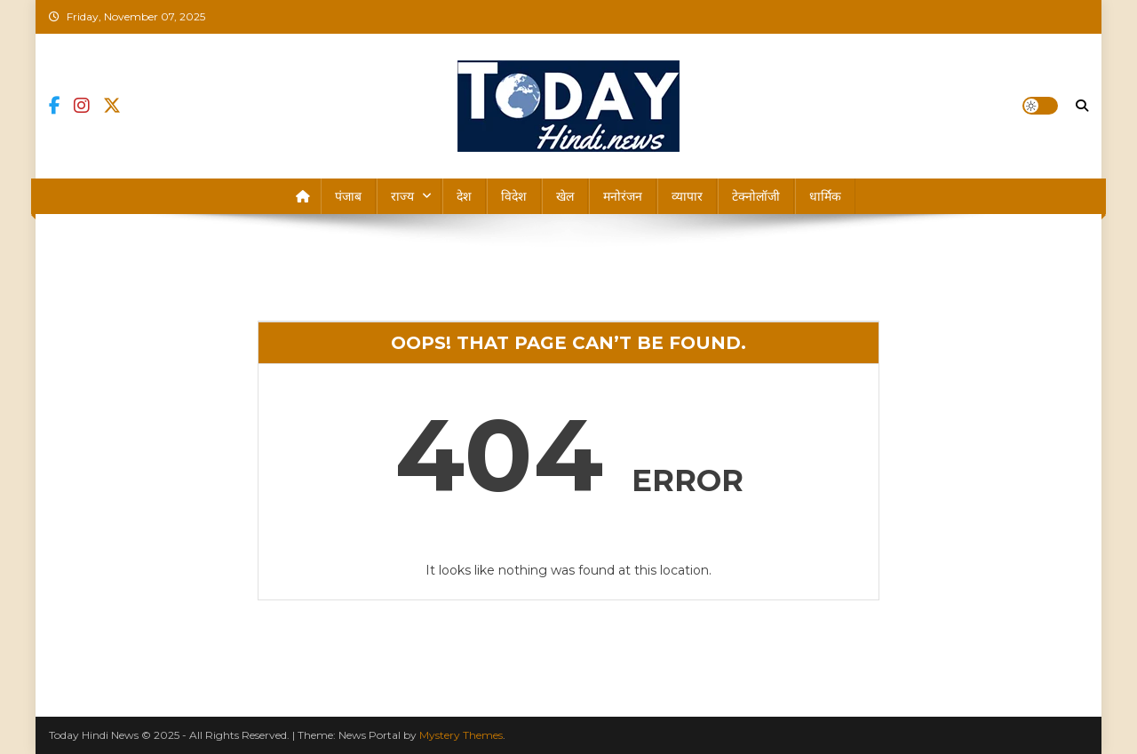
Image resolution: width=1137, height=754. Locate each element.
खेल (565, 196)
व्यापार (687, 196)
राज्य (402, 196)
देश (464, 196)
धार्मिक (825, 196)
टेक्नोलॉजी (756, 196)
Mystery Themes (461, 735)
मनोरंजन (622, 196)
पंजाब (348, 196)
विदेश (514, 196)
